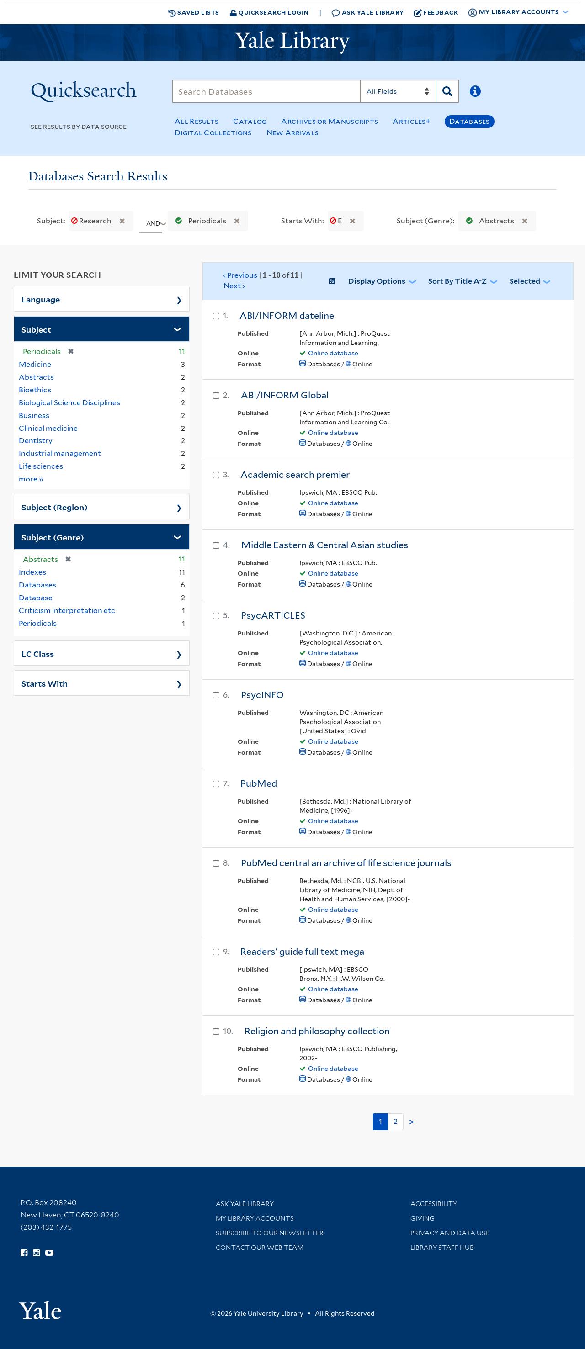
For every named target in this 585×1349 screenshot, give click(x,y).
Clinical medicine (48, 428)
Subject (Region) (54, 506)
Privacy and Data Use (449, 1233)
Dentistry (36, 440)
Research (92, 221)
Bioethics (35, 390)
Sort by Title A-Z (457, 281)
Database (36, 597)
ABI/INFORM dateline (286, 315)
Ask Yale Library (367, 12)
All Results (196, 121)
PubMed (258, 783)
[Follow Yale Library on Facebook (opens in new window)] (24, 1253)
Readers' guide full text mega (302, 951)
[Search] (266, 91)
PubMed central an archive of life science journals (346, 862)
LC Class (37, 653)
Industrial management (60, 453)
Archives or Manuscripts (329, 121)
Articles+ (412, 121)
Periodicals (199, 221)
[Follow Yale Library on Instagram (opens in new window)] (36, 1253)
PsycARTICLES (273, 615)
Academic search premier (295, 474)
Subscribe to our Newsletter (270, 1233)
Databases (469, 121)
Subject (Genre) (52, 536)
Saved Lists (193, 12)
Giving (422, 1218)
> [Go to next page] (412, 1121)
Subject (36, 328)
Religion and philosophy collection (317, 1031)
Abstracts (488, 221)
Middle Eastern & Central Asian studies (324, 545)
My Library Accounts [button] (514, 12)
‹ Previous (263, 281)
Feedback (436, 12)
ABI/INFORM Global (285, 395)
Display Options (376, 281)
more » (31, 478)
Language (40, 298)
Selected (525, 281)
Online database (333, 353)
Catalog (249, 121)
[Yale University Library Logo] (292, 42)
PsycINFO (262, 694)
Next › (234, 285)
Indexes (32, 572)
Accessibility (433, 1203)
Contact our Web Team (259, 1247)
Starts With (44, 682)
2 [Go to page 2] (396, 1121)
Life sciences (41, 466)
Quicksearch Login (269, 12)
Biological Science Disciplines (69, 402)
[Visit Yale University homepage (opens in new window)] (40, 1307)
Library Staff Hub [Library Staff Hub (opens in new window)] (442, 1247)
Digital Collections (213, 132)
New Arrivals (292, 132)
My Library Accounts (255, 1218)
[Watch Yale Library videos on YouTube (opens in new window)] (49, 1253)
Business (34, 415)
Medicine (35, 364)
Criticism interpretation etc (67, 610)
